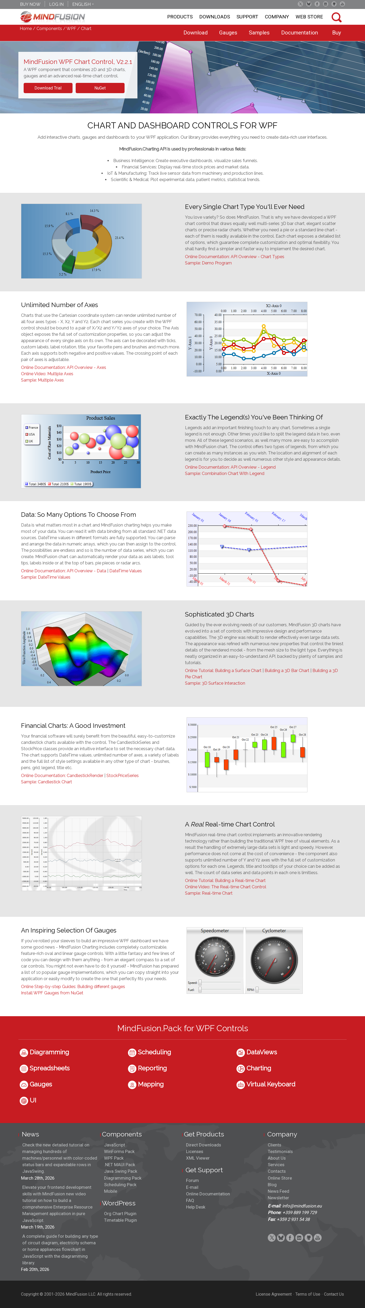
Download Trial (47, 88)
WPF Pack (114, 1158)
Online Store (280, 1178)
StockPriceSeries (122, 775)
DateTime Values (125, 570)
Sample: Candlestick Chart (46, 781)
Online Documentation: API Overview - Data (63, 570)
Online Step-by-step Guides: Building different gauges (73, 986)
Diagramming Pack (122, 1178)
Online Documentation (208, 1193)
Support (247, 17)
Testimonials (280, 1151)
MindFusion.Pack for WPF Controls (182, 1028)
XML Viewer (198, 1158)
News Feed (278, 1191)
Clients (274, 1144)
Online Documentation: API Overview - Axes (63, 367)
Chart (86, 28)
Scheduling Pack (120, 1184)
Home (26, 28)
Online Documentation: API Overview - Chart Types (234, 256)
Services (276, 1164)
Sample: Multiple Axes (42, 380)
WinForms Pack (119, 1151)
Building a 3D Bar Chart (287, 670)
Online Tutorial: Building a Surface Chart (223, 670)
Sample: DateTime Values (45, 577)
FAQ (190, 1200)
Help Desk (195, 1207)
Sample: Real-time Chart (209, 893)
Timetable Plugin (120, 1220)
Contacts (277, 1171)
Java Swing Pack (120, 1171)
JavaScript (114, 1144)
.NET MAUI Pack (119, 1164)
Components (49, 28)
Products (180, 17)
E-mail (192, 1187)
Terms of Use (307, 1294)
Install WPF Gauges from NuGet (52, 992)
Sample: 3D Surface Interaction (215, 683)
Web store (309, 17)
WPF (71, 28)
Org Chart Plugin (120, 1213)
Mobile (110, 1191)
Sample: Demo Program (208, 262)
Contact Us (334, 1294)
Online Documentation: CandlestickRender (62, 775)
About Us (277, 1158)
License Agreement (274, 1294)
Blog (272, 1184)
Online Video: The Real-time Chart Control (225, 886)
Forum (192, 1180)
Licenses (194, 1151)
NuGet (100, 88)
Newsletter (278, 1197)
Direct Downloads (203, 1144)
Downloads (214, 17)
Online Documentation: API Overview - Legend (230, 467)
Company (277, 17)
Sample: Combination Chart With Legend (224, 473)
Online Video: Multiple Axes (47, 373)
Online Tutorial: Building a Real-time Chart (225, 880)
